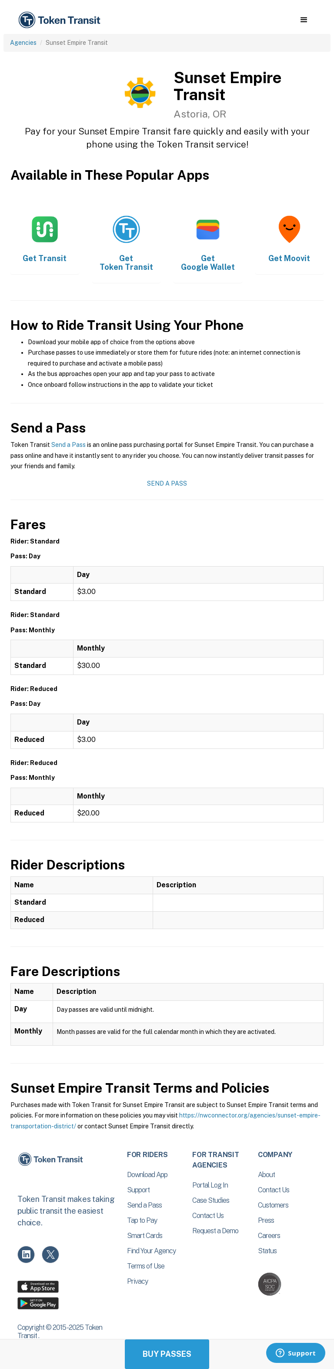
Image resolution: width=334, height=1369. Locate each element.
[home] (60, 20)
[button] (304, 20)
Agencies (23, 42)
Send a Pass (68, 444)
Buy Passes (167, 1354)
